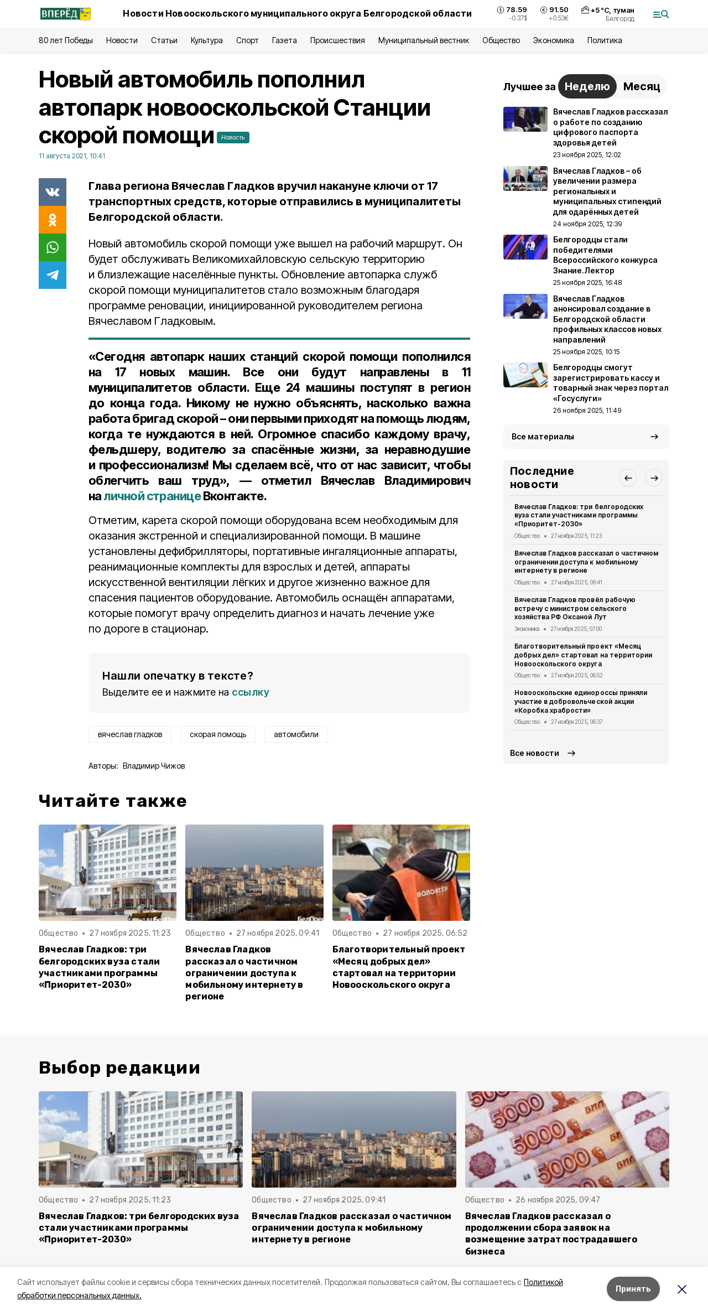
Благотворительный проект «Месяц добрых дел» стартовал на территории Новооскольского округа (399, 966)
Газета (284, 40)
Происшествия (337, 40)
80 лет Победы (66, 40)
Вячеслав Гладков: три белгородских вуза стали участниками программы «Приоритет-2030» (99, 966)
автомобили (296, 734)
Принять (633, 1288)
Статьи (164, 40)
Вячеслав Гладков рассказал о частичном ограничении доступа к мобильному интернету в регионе (244, 972)
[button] (628, 477)
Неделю (587, 86)
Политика (604, 40)
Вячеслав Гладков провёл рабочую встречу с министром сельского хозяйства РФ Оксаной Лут (575, 608)
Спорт (247, 40)
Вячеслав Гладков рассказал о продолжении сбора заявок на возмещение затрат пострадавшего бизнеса (551, 1233)
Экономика (553, 40)
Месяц (641, 86)
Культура (207, 40)
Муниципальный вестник (424, 40)
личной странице (152, 496)
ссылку (250, 692)
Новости (121, 40)
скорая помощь (218, 734)
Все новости (534, 753)
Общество (501, 40)
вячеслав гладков (130, 734)
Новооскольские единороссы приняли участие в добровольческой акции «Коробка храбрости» (580, 701)
